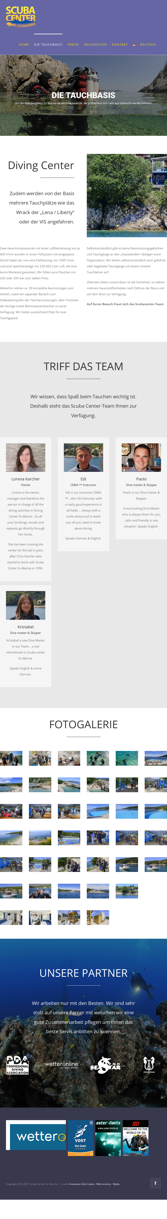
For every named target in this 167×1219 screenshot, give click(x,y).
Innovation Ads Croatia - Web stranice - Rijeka (94, 1184)
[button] (3, 1065)
